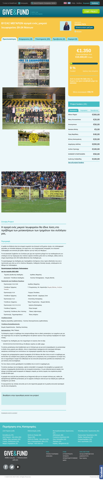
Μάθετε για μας (10, 458)
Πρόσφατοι (73, 110)
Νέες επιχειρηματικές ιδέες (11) (38, 441)
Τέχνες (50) (31, 437)
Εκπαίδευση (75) (8, 435)
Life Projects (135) (9, 431)
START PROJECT (91, 11)
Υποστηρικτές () (42, 39)
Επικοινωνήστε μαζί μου (84, 27)
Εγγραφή (86, 3)
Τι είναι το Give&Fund (10, 3)
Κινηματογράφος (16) (85, 439)
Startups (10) (57, 441)
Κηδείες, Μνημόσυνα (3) (60, 443)
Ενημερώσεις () (25, 39)
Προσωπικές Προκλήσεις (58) (87, 435)
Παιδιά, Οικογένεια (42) (85, 437)
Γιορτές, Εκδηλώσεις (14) (11, 441)
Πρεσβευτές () (59, 39)
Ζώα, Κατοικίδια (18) (59, 439)
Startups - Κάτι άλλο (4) (35, 443)
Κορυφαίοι (84, 110)
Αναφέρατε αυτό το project (9, 413)
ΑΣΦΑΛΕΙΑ (49, 456)
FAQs (73, 3)
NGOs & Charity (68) (34, 435)
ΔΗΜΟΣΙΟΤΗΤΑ (84, 456)
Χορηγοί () (72, 39)
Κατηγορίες (24, 3)
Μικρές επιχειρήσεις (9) (10, 443)
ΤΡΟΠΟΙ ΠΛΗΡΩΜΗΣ (52, 454)
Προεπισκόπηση (9, 39)
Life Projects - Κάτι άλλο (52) (12, 437)
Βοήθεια (79, 3)
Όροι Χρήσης (83, 458)
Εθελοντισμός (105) (34, 431)
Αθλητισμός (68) (58, 435)
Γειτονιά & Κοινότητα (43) (61, 437)
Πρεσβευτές (94, 110)
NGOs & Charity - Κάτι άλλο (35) (38, 439)
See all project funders (76, 162)
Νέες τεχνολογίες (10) (85, 441)
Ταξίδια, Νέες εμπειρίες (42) (11, 439)
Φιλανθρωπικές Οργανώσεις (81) (88, 431)
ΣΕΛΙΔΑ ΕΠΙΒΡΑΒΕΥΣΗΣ (87, 454)
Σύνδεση (95, 3)
